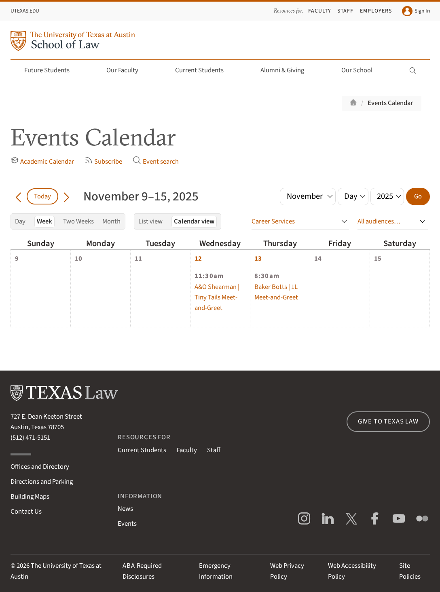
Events (127, 524)
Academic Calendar (42, 161)
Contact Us (26, 511)
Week (44, 221)
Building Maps (30, 496)
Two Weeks (78, 221)
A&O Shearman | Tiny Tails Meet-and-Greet (217, 297)
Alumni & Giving (286, 70)
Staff (345, 11)
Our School (361, 70)
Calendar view (194, 221)
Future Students (51, 70)
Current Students (204, 70)
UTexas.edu (25, 11)
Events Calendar (390, 103)
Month (111, 221)
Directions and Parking (42, 482)
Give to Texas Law (388, 421)
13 (258, 258)
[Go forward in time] (66, 196)
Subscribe (104, 161)
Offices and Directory (40, 467)
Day (20, 221)
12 (198, 258)
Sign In (415, 11)
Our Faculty (127, 70)
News (125, 509)
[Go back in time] (19, 196)
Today (42, 196)
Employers (376, 11)
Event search (156, 161)
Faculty (319, 11)
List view (150, 221)
